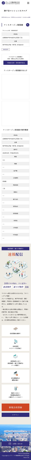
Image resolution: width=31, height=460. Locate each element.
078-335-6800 (17, 435)
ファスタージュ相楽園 (27, 17)
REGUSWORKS (26, 453)
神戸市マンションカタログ (16, 17)
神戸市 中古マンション (6, 17)
